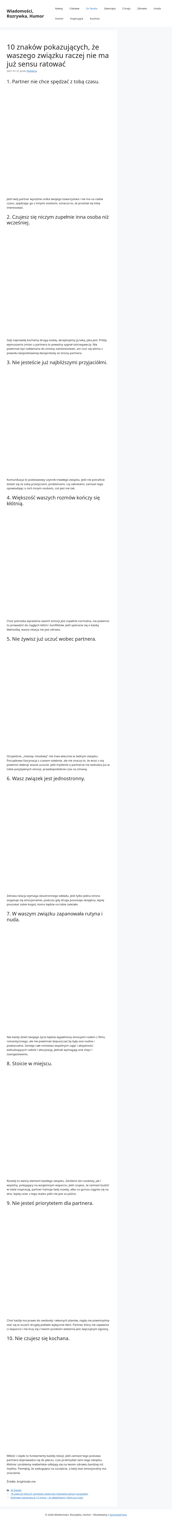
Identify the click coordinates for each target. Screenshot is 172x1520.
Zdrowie (142, 8)
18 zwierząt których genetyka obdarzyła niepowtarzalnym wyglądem (49, 1493)
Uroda (157, 8)
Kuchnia (95, 18)
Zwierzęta (110, 8)
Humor (59, 18)
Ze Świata (91, 8)
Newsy (59, 8)
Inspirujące (76, 18)
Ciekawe (74, 8)
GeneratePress (118, 1514)
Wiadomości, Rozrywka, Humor (25, 13)
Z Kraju (126, 8)
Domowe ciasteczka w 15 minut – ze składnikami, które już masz (47, 1497)
